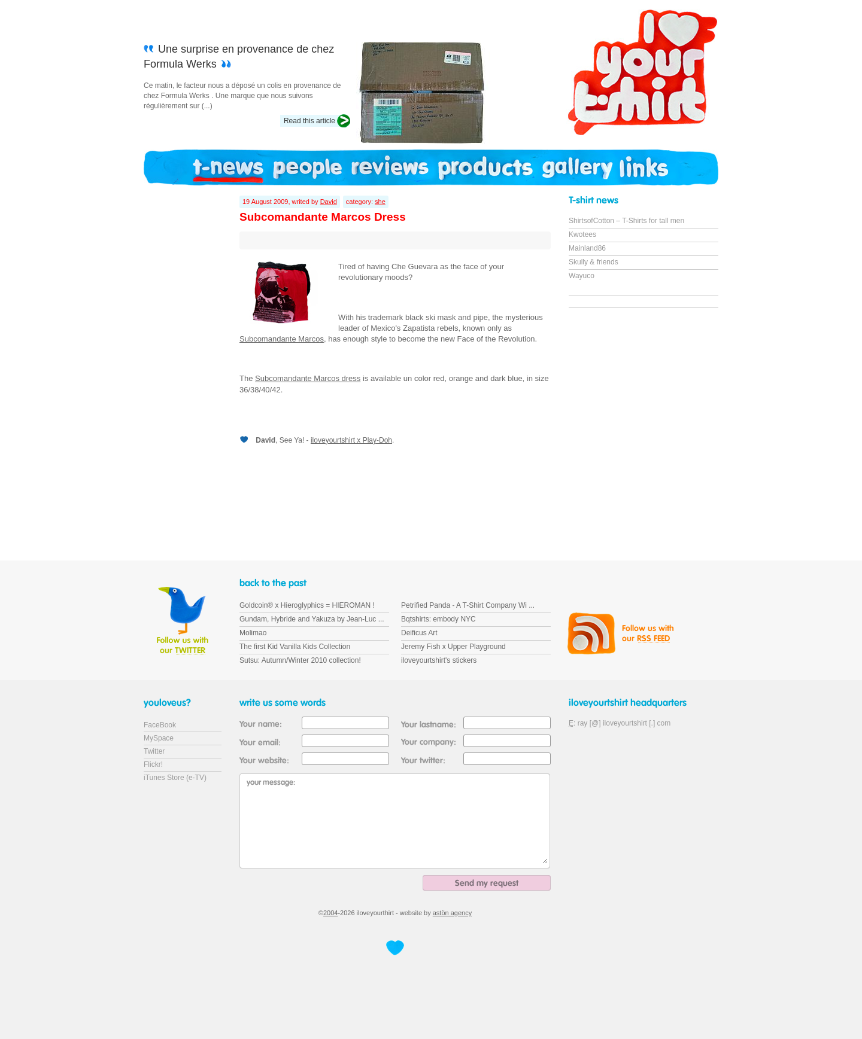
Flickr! (153, 764)
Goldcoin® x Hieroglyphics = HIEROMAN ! (307, 605)
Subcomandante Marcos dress (307, 378)
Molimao (252, 633)
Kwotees (582, 234)
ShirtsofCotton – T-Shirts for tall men (626, 221)
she (380, 201)
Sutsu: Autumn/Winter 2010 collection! (300, 660)
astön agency (452, 912)
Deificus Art (419, 633)
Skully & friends (593, 262)
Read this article (309, 121)
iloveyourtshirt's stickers (438, 660)
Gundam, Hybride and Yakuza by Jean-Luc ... (311, 619)
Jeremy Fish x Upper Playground (453, 646)
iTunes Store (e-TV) (175, 777)
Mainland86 (587, 248)
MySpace (159, 738)
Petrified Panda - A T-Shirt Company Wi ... (468, 605)
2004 (330, 912)
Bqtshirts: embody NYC (438, 619)
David (328, 201)
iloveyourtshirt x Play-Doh (351, 440)
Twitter (154, 751)
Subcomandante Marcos (281, 338)
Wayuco (581, 276)
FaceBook (160, 725)
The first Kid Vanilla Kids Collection (294, 646)
